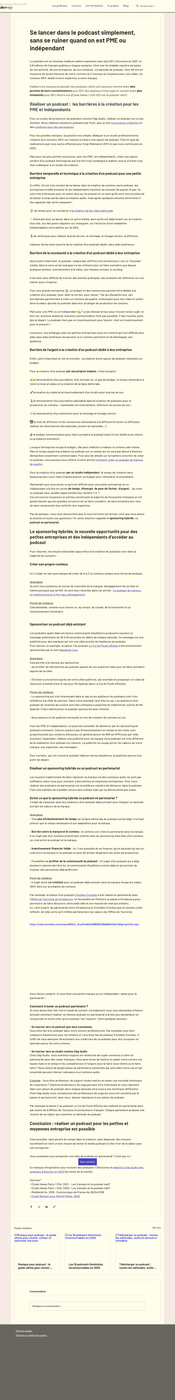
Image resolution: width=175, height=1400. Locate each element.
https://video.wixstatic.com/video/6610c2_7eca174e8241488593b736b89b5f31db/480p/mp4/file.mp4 (84, 924)
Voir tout (157, 1227)
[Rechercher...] (149, 6)
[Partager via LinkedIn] (46, 1206)
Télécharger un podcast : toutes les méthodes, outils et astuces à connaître (138, 1266)
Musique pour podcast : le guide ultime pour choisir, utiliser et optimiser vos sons (36, 1266)
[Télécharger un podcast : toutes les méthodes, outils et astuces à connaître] (138, 1246)
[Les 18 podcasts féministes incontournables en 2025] (87, 1246)
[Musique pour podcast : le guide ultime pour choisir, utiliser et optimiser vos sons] (36, 1246)
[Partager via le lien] (54, 1206)
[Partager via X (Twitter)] (38, 1206)
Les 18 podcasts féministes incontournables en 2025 (86, 1266)
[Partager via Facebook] (31, 1206)
